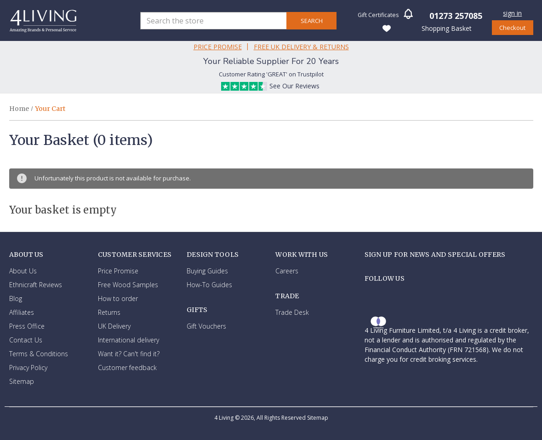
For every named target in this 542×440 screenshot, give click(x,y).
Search (312, 21)
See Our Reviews (294, 85)
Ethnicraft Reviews (35, 284)
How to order (118, 298)
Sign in (512, 13)
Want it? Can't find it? (129, 353)
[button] (408, 17)
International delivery (128, 340)
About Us (23, 270)
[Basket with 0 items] (446, 28)
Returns (109, 312)
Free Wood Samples (128, 284)
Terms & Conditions (38, 353)
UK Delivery (114, 326)
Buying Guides (207, 270)
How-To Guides (209, 284)
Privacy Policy (28, 367)
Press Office (27, 326)
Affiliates (21, 312)
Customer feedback (127, 367)
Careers (286, 270)
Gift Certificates (378, 15)
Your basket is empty (63, 209)
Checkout (512, 27)
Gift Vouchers (206, 326)
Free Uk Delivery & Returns (301, 47)
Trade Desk (292, 312)
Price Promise (218, 47)
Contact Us (25, 340)
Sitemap (21, 381)
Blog (15, 298)
